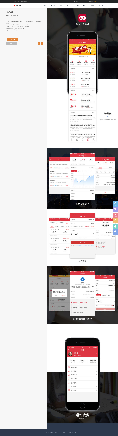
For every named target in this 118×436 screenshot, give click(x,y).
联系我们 (101, 5)
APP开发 (53, 5)
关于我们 (92, 5)
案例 (61, 5)
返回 (11, 43)
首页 (45, 5)
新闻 (84, 5)
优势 (77, 5)
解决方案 (69, 5)
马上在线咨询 (12, 39)
